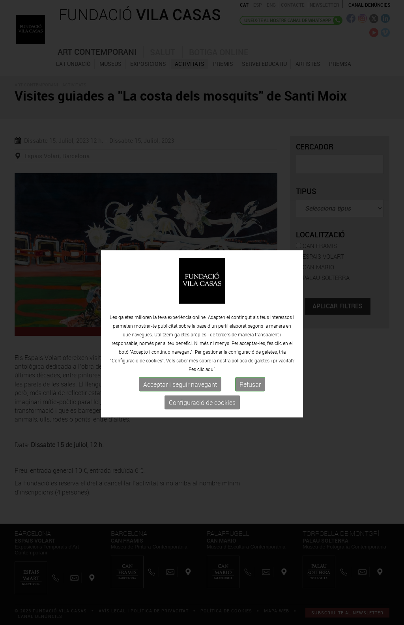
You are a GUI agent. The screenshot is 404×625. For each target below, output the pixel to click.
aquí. (211, 389)
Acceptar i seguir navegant (180, 405)
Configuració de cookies (202, 423)
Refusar (250, 405)
